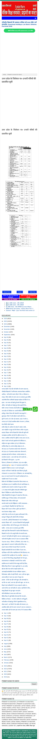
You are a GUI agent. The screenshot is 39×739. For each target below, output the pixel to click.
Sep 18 (6, 370)
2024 (5, 324)
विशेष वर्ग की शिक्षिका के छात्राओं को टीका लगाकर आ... (15, 481)
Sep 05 (6, 629)
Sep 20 (6, 364)
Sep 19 (6, 367)
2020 (5, 674)
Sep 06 (6, 627)
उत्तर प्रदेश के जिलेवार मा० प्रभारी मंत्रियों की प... (13, 410)
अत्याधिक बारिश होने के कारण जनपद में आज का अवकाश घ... (17, 607)
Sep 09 (6, 618)
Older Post (32, 292)
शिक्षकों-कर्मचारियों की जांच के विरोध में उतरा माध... (14, 550)
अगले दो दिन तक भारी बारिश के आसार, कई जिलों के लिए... (16, 588)
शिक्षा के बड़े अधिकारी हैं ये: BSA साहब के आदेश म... (15, 585)
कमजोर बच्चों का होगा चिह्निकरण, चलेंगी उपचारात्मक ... (15, 503)
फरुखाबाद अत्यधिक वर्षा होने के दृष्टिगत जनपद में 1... (15, 435)
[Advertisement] (19, 53)
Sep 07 (6, 624)
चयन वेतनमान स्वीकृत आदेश (9, 511)
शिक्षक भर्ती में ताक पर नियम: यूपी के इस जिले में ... (14, 509)
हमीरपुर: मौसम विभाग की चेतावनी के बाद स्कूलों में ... (15, 413)
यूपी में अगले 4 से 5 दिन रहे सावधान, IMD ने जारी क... (15, 419)
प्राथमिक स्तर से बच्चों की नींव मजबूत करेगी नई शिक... (15, 563)
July (5, 646)
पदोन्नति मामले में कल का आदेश (9, 479)
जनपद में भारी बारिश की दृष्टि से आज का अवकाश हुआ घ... (16, 536)
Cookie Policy (28, 737)
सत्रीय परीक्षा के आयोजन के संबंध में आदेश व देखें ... (14, 427)
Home (19, 292)
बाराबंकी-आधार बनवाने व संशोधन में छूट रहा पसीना (14, 487)
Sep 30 (6, 337)
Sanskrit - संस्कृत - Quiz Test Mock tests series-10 (20, 310)
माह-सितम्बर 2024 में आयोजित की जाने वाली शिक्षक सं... (16, 484)
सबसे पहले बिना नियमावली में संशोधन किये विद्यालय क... (15, 530)
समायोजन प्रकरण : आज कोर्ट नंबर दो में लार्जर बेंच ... (15, 457)
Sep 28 (6, 342)
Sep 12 (6, 386)
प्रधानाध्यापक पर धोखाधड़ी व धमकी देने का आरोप (14, 560)
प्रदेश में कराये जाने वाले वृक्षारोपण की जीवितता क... (14, 440)
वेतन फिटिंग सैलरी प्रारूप (8, 424)
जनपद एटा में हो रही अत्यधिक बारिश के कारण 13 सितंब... (16, 421)
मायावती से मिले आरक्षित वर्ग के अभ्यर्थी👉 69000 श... (15, 555)
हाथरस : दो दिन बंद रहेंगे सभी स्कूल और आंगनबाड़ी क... (15, 580)
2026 (5, 318)
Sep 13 (6, 383)
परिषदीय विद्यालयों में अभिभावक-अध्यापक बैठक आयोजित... (16, 391)
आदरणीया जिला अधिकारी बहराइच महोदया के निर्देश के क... (16, 399)
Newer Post (7, 292)
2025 (5, 321)
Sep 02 (6, 637)
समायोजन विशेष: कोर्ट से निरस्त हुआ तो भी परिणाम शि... (15, 525)
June (5, 649)
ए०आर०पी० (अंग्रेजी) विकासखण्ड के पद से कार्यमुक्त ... (15, 520)
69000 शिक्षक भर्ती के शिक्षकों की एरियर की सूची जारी (15, 432)
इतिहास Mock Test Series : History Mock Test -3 (19, 308)
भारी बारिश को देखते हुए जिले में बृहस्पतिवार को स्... (14, 601)
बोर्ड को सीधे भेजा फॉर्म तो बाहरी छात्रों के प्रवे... (13, 569)
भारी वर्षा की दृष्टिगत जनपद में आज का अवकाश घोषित (15, 539)
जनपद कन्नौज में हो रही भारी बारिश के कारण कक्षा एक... (15, 389)
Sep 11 (6, 613)
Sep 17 (6, 372)
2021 (5, 671)
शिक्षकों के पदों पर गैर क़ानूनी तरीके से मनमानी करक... (15, 533)
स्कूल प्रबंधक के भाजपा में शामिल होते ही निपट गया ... (15, 544)
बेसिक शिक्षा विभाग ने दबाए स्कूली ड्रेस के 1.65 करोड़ (15, 566)
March (6, 657)
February (7, 660)
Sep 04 (6, 632)
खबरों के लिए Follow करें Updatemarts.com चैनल (20, 30)
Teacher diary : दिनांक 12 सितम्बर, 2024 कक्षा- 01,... (16, 541)
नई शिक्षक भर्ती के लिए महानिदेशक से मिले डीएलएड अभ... (16, 552)
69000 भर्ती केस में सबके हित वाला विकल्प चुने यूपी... (15, 470)
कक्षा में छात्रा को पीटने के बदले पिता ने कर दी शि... (14, 547)
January (6, 662)
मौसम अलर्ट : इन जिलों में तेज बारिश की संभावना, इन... (15, 604)
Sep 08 (6, 621)
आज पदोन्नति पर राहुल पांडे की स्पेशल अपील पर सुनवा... (15, 429)
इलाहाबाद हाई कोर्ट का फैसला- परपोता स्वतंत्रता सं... (14, 454)
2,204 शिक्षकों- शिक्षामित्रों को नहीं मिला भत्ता (13, 506)
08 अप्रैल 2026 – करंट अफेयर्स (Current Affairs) (18, 306)
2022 (5, 668)
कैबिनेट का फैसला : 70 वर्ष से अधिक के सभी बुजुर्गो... (15, 599)
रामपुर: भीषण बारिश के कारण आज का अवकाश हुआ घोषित (16, 397)
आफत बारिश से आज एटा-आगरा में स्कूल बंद (12, 577)
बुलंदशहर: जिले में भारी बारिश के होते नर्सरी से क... (14, 416)
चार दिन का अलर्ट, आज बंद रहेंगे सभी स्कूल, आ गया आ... (16, 582)
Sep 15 (6, 378)
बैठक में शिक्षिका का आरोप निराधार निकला (12, 492)
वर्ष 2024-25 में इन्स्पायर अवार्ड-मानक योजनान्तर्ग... (14, 449)
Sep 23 (6, 356)
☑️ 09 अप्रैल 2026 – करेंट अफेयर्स (15, 305)
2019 (5, 677)
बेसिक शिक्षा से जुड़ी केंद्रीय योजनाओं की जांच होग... (14, 596)
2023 (5, 666)
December (7, 326)
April (5, 654)
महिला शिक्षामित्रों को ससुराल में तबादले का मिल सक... (15, 495)
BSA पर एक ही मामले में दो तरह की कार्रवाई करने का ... (15, 476)
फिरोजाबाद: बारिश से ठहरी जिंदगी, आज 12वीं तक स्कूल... (16, 574)
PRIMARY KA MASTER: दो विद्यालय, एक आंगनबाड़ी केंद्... (17, 473)
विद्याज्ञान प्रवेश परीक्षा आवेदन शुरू (10, 500)
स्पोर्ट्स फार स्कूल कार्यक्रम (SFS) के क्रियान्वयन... (14, 443)
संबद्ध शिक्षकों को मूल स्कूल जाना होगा (11, 590)
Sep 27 (6, 345)
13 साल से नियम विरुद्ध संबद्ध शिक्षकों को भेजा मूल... (15, 558)
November (7, 329)
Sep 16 (6, 375)
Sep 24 (6, 353)
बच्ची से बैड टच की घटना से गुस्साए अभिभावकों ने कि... (15, 514)
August (6, 643)
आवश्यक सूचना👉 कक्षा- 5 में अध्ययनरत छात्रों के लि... (15, 465)
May (5, 652)
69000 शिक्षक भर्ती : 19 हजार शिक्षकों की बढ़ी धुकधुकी (15, 522)
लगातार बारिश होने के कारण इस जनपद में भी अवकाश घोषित (16, 610)
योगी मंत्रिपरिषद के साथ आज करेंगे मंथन (11, 593)
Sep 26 (6, 348)
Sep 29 (6, 340)
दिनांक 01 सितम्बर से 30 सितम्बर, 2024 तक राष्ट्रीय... (15, 462)
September (7, 334)
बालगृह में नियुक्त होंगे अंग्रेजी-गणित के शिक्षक (13, 517)
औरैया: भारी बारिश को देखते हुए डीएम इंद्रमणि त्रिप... (14, 405)
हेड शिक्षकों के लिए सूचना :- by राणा (10, 459)
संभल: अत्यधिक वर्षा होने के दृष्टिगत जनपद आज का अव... (16, 438)
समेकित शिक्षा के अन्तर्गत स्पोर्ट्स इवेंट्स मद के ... (13, 446)
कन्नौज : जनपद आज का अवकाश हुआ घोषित (13, 528)
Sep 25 (6, 351)
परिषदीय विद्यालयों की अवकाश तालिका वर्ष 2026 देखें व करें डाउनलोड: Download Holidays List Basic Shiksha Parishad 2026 (19, 24)
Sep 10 (6, 616)
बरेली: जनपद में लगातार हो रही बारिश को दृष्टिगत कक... (15, 408)
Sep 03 (6, 635)
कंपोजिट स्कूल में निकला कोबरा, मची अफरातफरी (13, 498)
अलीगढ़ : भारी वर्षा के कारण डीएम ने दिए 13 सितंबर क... (16, 394)
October (6, 332)
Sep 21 (6, 362)
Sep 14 (6, 381)
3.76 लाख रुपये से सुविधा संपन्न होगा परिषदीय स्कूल (14, 490)
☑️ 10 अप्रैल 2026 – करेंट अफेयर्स (15, 303)
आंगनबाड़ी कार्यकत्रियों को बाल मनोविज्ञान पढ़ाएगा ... (14, 571)
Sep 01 (6, 640)
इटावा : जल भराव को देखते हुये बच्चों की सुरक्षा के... (14, 402)
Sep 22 (6, 359)
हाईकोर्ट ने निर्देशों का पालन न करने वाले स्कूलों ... (13, 468)
